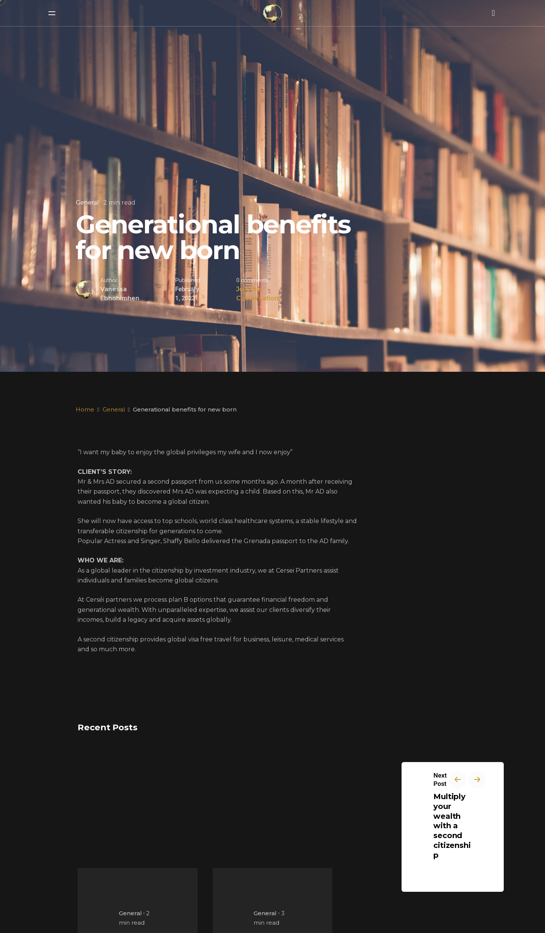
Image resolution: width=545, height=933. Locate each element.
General (87, 202)
